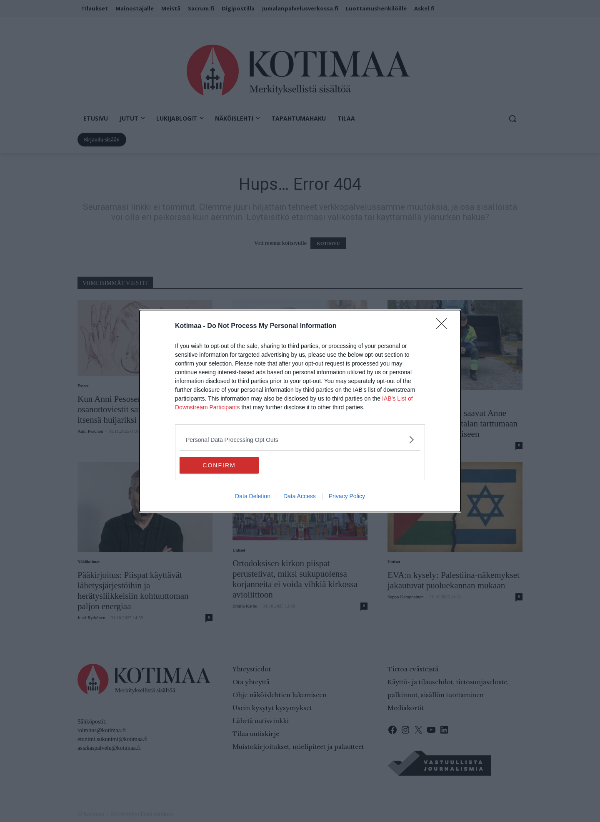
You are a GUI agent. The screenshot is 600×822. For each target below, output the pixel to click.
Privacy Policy (347, 496)
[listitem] (300, 439)
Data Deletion (252, 496)
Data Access (299, 496)
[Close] (444, 326)
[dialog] (300, 411)
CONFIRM (218, 464)
